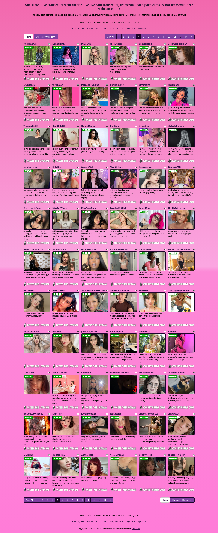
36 (186, 37)
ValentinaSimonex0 (119, 373)
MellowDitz (57, 331)
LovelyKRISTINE (118, 208)
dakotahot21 (58, 455)
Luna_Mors (144, 208)
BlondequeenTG (118, 331)
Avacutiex (144, 126)
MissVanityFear (146, 373)
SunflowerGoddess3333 (93, 290)
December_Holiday (177, 44)
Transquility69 (31, 126)
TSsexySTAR (174, 167)
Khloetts (172, 331)
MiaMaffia (86, 44)
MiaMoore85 (58, 290)
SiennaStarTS (88, 373)
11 (175, 37)
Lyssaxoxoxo (145, 167)
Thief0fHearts (116, 167)
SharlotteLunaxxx (176, 373)
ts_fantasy (57, 85)
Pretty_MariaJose (32, 208)
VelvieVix (143, 290)
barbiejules (29, 290)
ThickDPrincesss (176, 208)
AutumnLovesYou (119, 249)
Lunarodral (29, 373)
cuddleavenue (31, 167)
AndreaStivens (59, 373)
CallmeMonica (88, 126)
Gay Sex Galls (116, 28)
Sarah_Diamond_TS (33, 249)
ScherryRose (145, 455)
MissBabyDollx (88, 208)
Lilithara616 (174, 414)
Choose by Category (46, 37)
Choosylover (145, 249)
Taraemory (144, 331)
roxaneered (115, 414)
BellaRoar (57, 167)
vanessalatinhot (31, 331)
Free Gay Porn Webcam (82, 28)
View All (111, 37)
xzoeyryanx (116, 44)
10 (169, 37)
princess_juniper (176, 455)
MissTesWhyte (59, 208)
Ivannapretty (58, 44)
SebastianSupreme (119, 290)
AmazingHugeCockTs (178, 290)
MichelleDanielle (176, 126)
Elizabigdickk (145, 44)
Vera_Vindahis (117, 455)
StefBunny (115, 126)
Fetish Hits (136, 529)
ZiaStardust (87, 455)
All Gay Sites (101, 28)
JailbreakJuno (31, 44)
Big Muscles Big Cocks (136, 28)
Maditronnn (173, 85)
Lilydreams (144, 85)
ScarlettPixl (87, 167)
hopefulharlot (59, 249)
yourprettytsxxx (89, 331)
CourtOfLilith (58, 126)
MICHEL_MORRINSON (179, 249)
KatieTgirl (57, 414)
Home (28, 37)
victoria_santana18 (148, 414)
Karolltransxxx (88, 414)
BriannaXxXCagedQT (34, 414)
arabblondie (29, 85)
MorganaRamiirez (90, 85)
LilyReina (28, 455)
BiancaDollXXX (88, 249)
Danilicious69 (117, 85)
